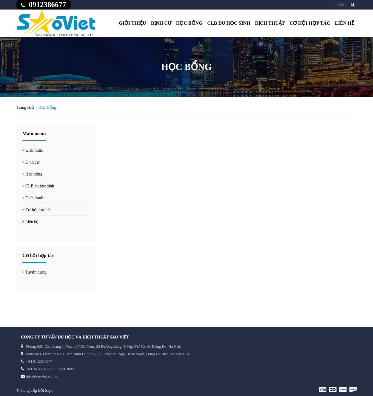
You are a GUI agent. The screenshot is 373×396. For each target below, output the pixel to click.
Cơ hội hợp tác (309, 23)
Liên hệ (344, 23)
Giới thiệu (132, 23)
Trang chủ (25, 107)
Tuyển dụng (36, 272)
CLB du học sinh (228, 23)
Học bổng (189, 23)
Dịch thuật (270, 23)
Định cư (161, 23)
